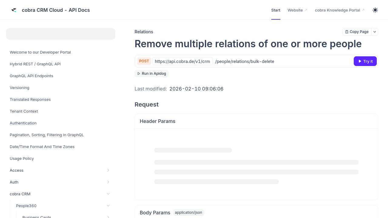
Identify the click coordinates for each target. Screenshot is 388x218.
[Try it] (365, 61)
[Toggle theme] (375, 10)
